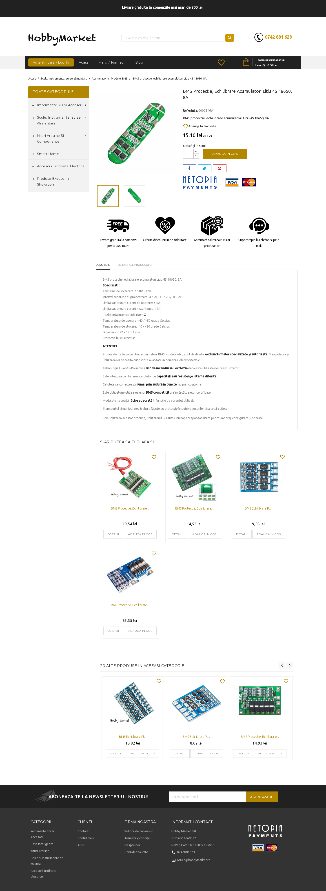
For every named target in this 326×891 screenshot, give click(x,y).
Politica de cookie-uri (138, 831)
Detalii (113, 534)
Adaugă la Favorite (199, 126)
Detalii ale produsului (137, 264)
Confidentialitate (136, 852)
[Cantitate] (188, 154)
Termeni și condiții (137, 838)
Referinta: (190, 110)
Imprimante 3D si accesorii (61, 105)
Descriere (103, 264)
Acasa (84, 62)
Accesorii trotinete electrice (61, 166)
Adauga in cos (225, 153)
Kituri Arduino (40, 851)
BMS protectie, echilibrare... (130, 508)
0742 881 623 (270, 37)
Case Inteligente (42, 844)
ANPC (81, 845)
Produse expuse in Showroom (53, 181)
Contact (83, 831)
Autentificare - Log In (51, 62)
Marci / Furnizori (112, 62)
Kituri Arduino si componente (61, 138)
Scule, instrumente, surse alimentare (61, 120)
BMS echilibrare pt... (258, 508)
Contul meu (86, 838)
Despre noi (132, 845)
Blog (139, 62)
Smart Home (48, 154)
